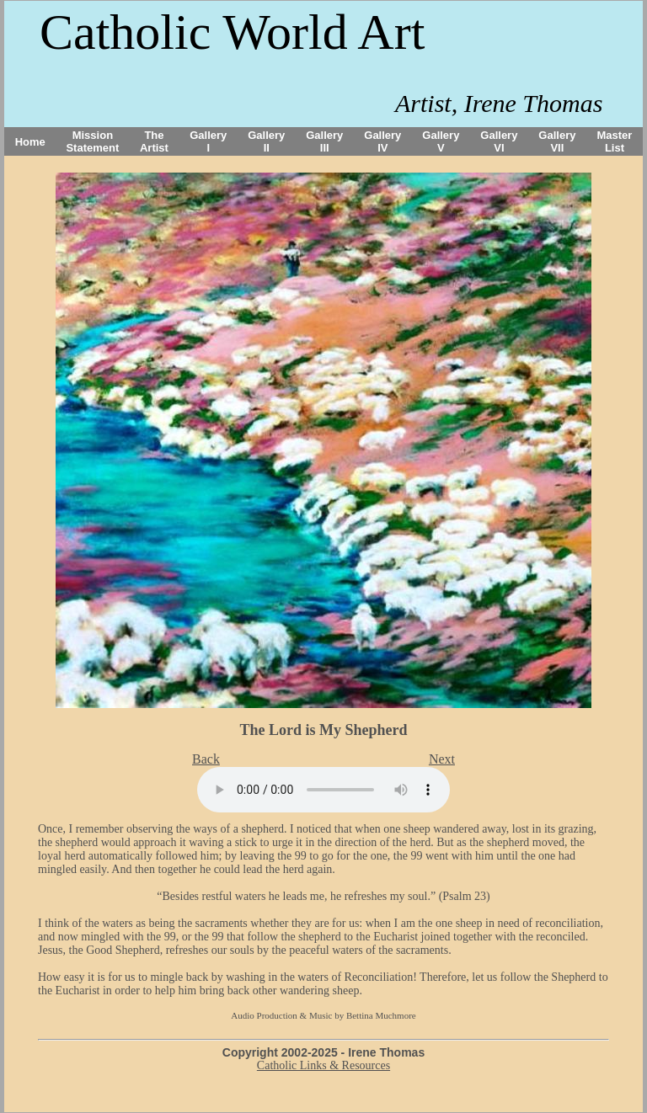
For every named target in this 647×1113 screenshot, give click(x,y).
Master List (615, 141)
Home (30, 142)
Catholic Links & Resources (323, 1065)
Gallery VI (498, 141)
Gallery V (440, 141)
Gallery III (324, 141)
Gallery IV (382, 141)
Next (442, 759)
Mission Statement (92, 141)
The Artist (154, 141)
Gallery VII (556, 141)
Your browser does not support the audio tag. (323, 789)
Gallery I (208, 141)
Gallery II (266, 141)
